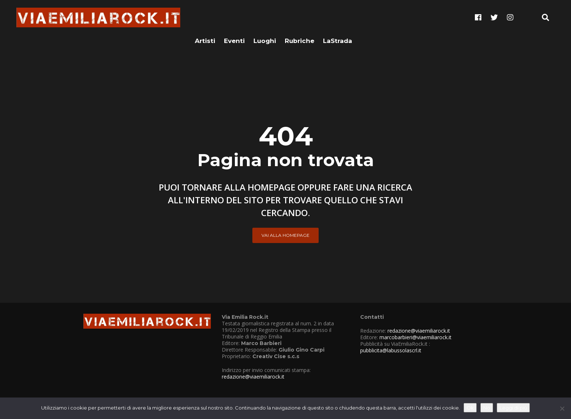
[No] (562, 408)
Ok (470, 408)
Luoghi (264, 17)
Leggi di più (513, 408)
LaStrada (337, 17)
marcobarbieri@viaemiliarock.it (415, 337)
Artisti (205, 17)
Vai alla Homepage (285, 235)
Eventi (234, 17)
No (486, 408)
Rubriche (299, 17)
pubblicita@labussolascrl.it (390, 350)
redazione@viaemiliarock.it (253, 376)
